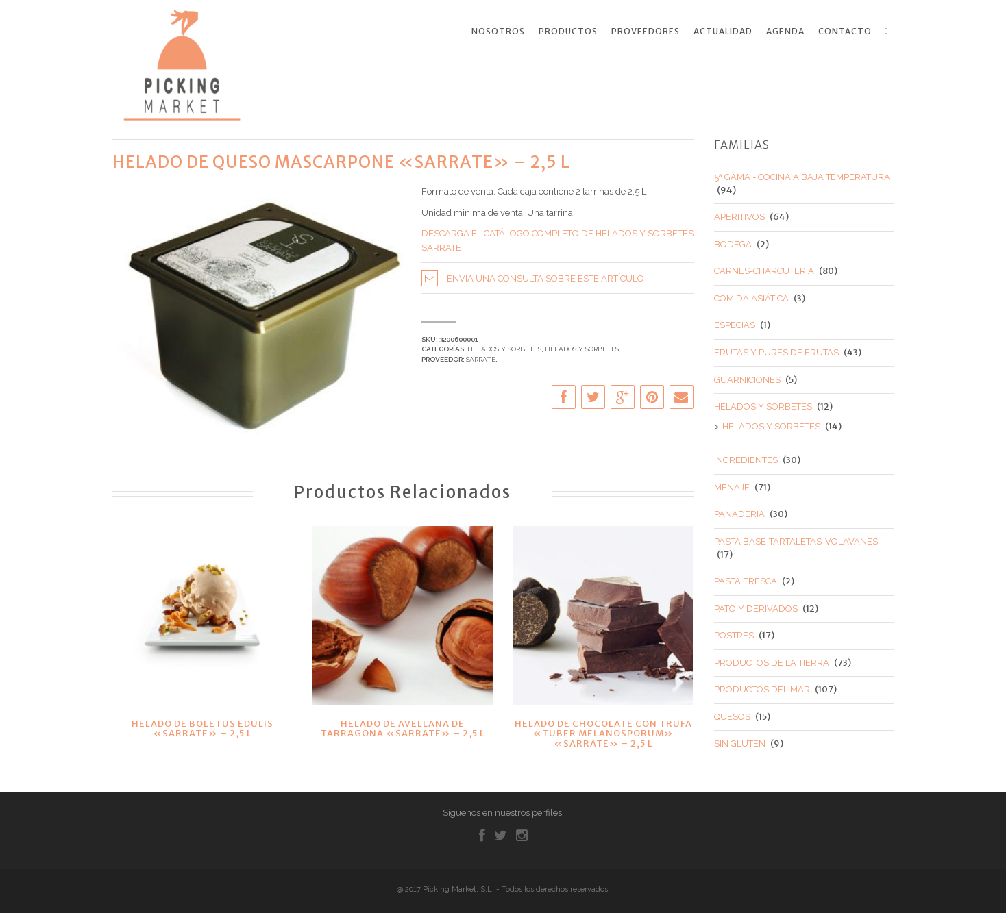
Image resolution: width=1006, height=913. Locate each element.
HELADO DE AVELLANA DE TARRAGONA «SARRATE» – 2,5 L (403, 725)
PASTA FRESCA (745, 578)
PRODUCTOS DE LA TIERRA (771, 659)
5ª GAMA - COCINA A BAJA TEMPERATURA (802, 174)
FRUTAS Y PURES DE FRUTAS (776, 350)
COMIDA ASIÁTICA (751, 295)
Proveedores (645, 31)
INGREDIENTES (746, 457)
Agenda (785, 31)
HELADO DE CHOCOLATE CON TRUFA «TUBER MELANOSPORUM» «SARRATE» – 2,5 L (603, 731)
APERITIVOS (739, 214)
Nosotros (498, 31)
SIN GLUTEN (739, 741)
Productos (568, 31)
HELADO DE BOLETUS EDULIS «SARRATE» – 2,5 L (202, 725)
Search (889, 31)
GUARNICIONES (747, 376)
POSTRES (734, 632)
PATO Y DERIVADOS (756, 605)
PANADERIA (739, 511)
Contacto (845, 31)
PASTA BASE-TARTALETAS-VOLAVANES (796, 538)
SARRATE (480, 356)
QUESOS (732, 713)
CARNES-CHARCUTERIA (764, 268)
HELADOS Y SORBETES (504, 346)
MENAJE (732, 484)
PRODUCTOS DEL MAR (762, 686)
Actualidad (723, 31)
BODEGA (733, 241)
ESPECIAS (734, 322)
